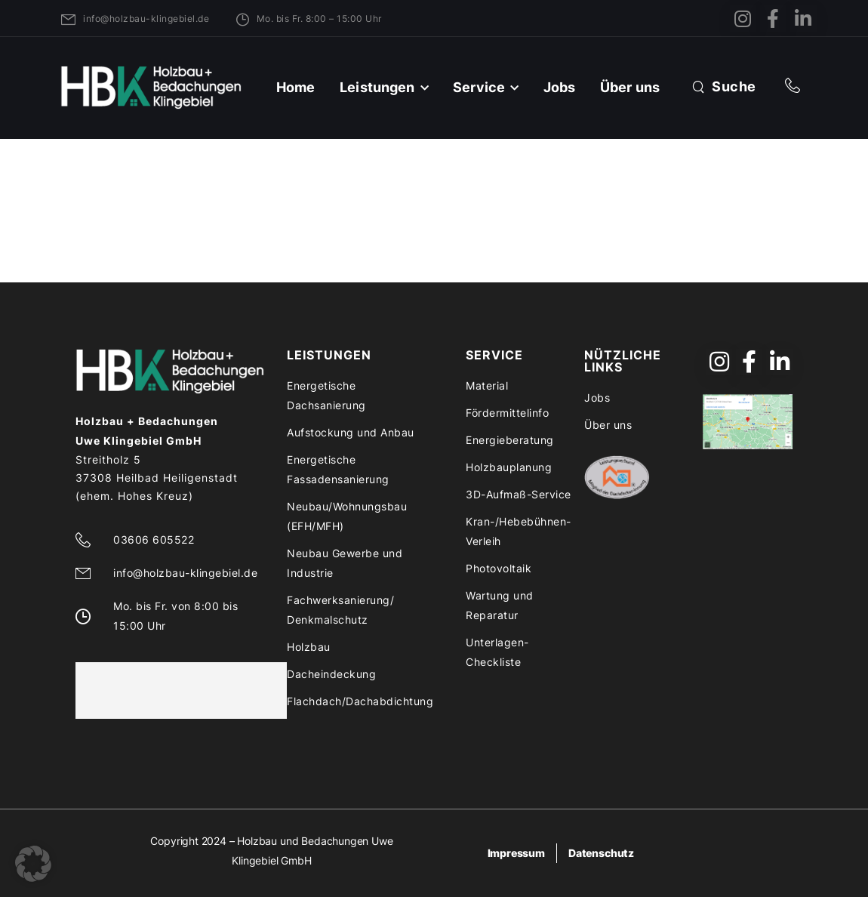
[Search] (724, 86)
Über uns (630, 87)
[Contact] (796, 87)
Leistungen (377, 87)
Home (295, 87)
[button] (33, 864)
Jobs (559, 87)
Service (479, 87)
